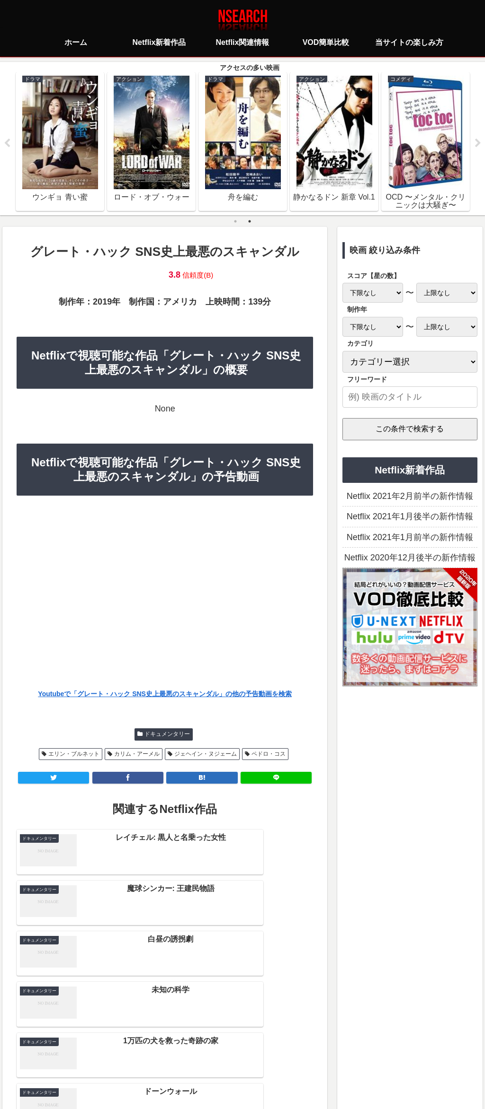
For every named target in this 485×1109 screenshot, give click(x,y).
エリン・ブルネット (73, 754)
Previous (7, 143)
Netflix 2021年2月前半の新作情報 (410, 496)
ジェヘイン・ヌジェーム (205, 754)
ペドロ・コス (268, 754)
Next (478, 143)
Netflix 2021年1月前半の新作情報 (410, 537)
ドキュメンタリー (167, 734)
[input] (409, 397)
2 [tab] (249, 222)
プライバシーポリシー (186, 1060)
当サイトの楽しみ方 (259, 1060)
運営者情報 (315, 1060)
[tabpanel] (60, 141)
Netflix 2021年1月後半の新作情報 (410, 517)
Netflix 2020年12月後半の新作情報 (410, 558)
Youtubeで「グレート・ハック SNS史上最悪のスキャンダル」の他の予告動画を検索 (165, 694)
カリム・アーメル (137, 754)
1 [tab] (235, 222)
